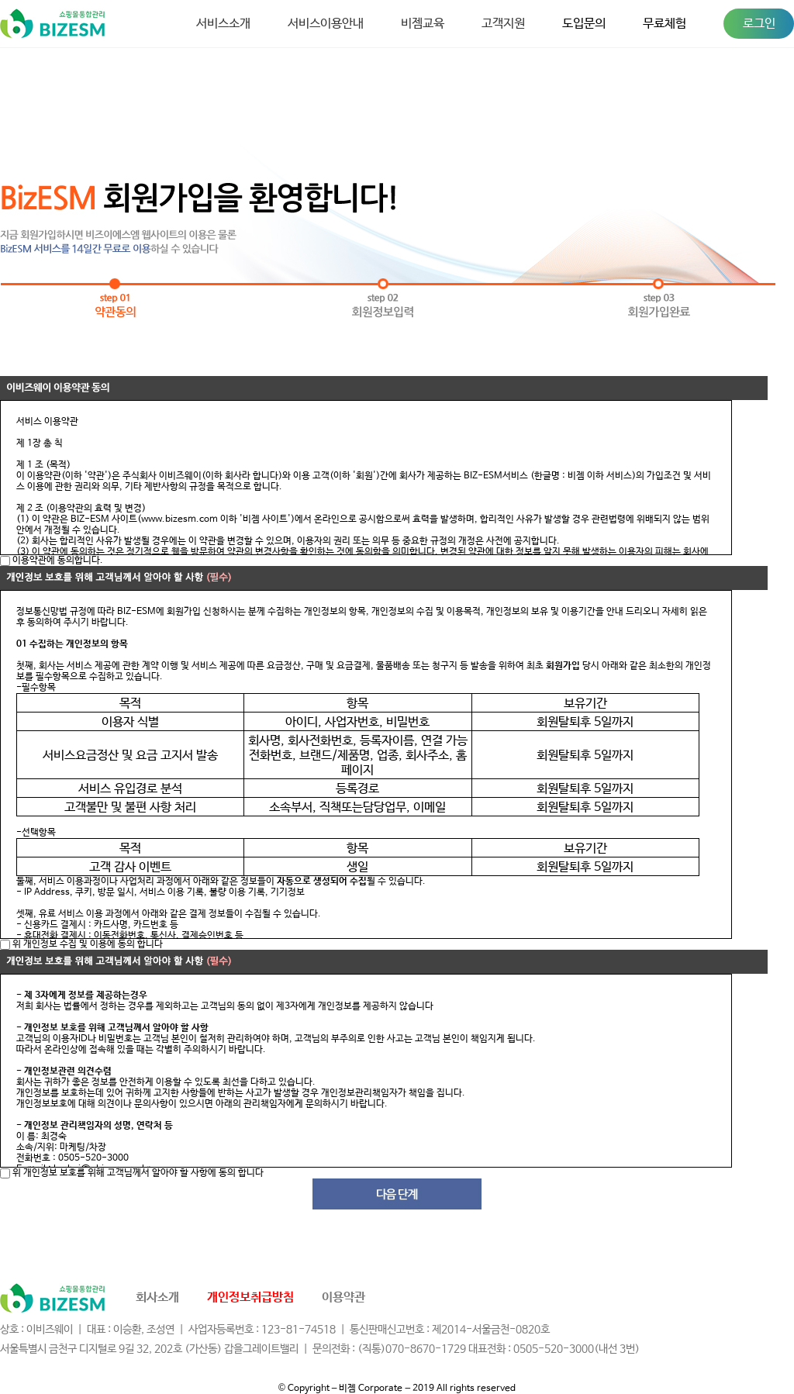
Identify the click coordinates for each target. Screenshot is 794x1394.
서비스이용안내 (326, 23)
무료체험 (664, 23)
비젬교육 (422, 23)
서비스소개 (223, 23)
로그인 (759, 23)
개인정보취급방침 (250, 1297)
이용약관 (343, 1297)
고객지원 (503, 23)
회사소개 (157, 1297)
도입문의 (584, 23)
